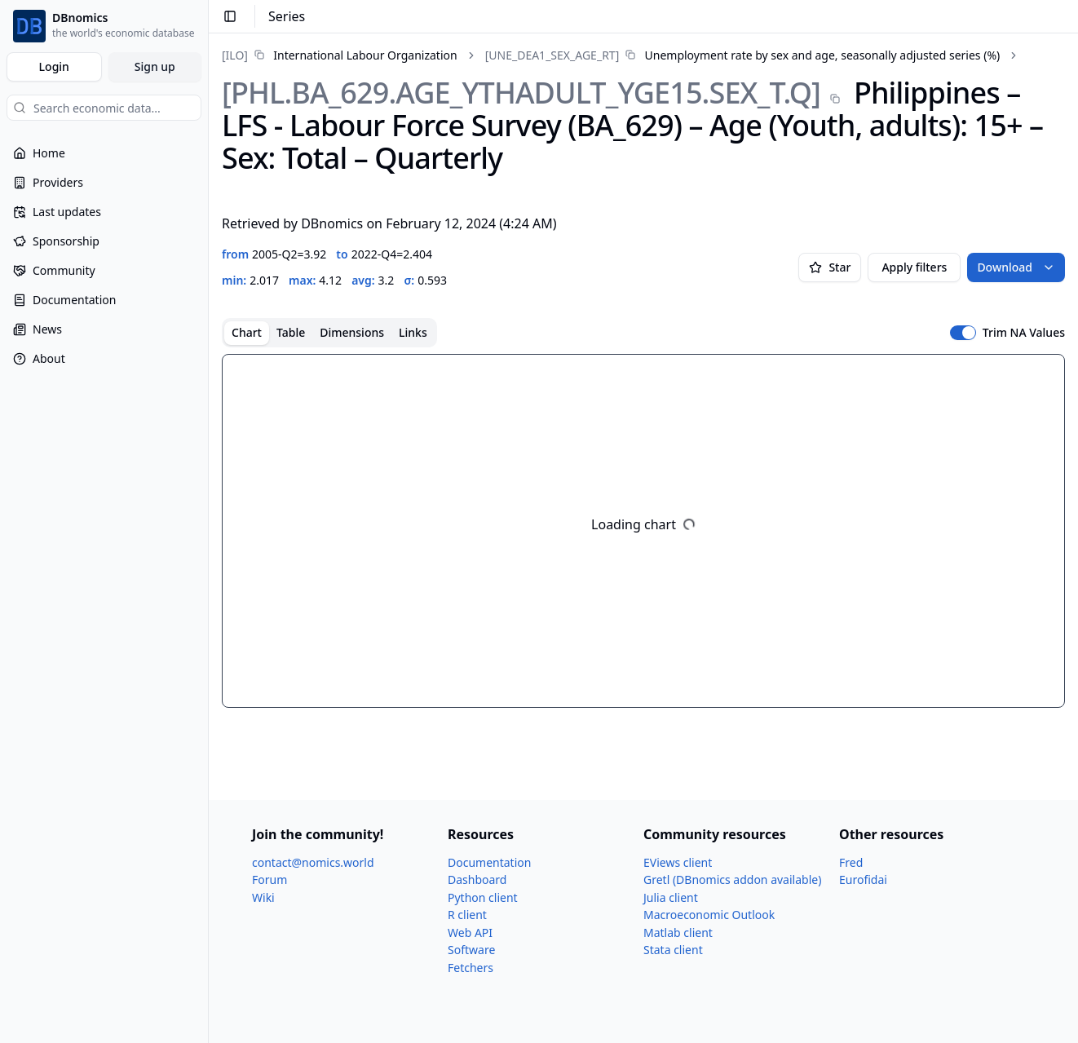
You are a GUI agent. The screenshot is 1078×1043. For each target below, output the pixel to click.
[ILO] (235, 55)
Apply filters (914, 267)
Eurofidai (863, 879)
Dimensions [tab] (352, 332)
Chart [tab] (247, 332)
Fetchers (470, 967)
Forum (269, 879)
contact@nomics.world (313, 862)
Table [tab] (290, 332)
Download (1016, 267)
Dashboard (477, 879)
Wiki (263, 897)
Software (471, 949)
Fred (851, 862)
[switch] (963, 332)
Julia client (670, 897)
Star (829, 267)
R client (467, 914)
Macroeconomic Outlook (709, 914)
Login (54, 66)
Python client (483, 897)
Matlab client (678, 932)
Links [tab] (413, 332)
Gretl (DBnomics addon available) (732, 879)
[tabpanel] (643, 531)
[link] (339, 55)
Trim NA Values (1024, 332)
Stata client (673, 949)
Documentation (489, 862)
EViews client (677, 862)
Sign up (155, 66)
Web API (470, 932)
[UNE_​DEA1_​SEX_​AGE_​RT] (552, 55)
